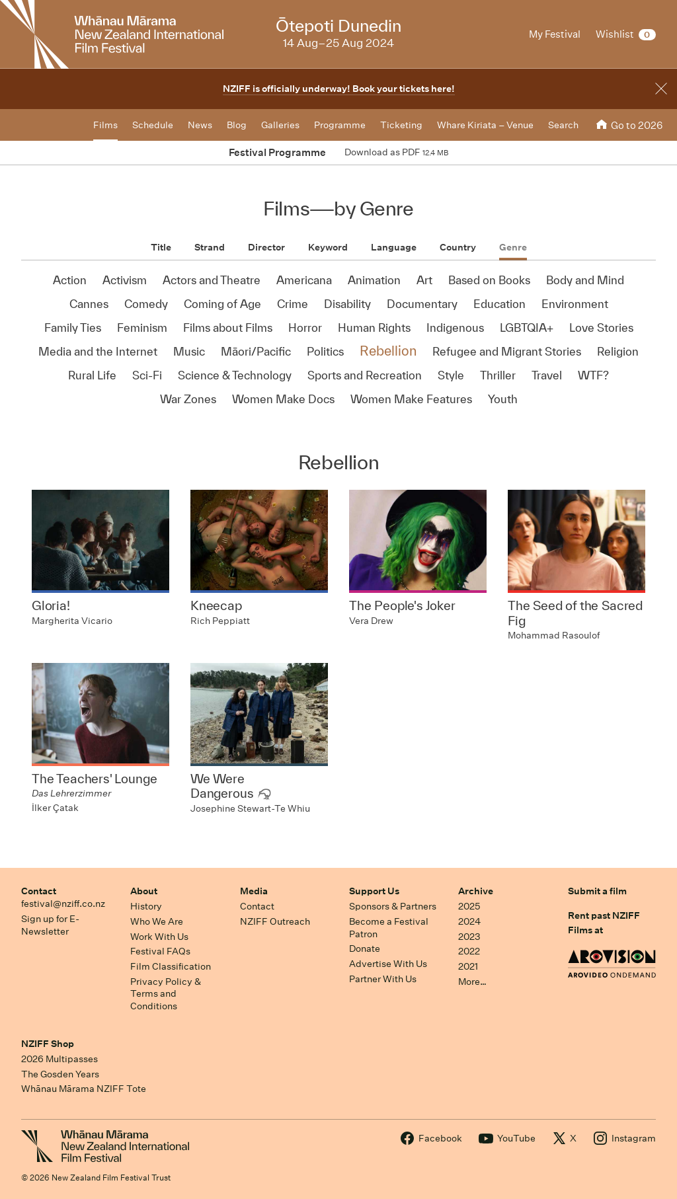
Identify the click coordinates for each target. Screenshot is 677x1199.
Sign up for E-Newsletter (50, 925)
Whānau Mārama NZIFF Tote (83, 1089)
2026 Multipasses (59, 1059)
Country (458, 247)
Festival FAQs (160, 951)
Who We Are (156, 921)
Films (105, 125)
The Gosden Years (60, 1074)
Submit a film (597, 891)
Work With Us (159, 937)
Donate (364, 948)
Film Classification (170, 966)
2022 (469, 951)
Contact (38, 891)
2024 (469, 921)
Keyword (328, 247)
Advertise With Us (388, 964)
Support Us (374, 891)
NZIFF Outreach (275, 921)
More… (472, 981)
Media (254, 891)
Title (161, 247)
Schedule (152, 125)
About (143, 891)
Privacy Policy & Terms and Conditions (165, 994)
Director (266, 247)
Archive (475, 891)
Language (394, 247)
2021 (468, 966)
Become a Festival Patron (388, 927)
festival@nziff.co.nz (63, 903)
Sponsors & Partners (392, 906)
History (146, 906)
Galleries (280, 125)
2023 (469, 937)
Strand (209, 247)
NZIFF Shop (47, 1044)
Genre (513, 247)
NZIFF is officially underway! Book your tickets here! (339, 89)
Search (563, 125)
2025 (469, 906)
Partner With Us (383, 979)
